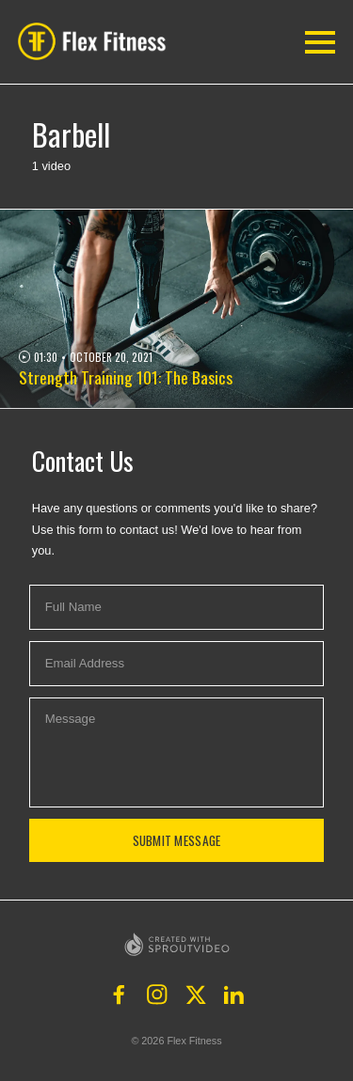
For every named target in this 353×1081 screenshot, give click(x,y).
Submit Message (177, 840)
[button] (96, 41)
